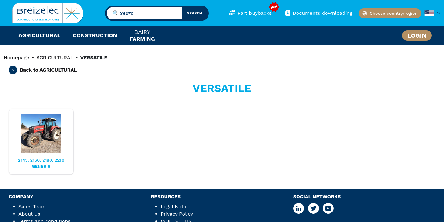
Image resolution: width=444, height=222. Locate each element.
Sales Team (32, 206)
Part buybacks (250, 13)
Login (416, 35)
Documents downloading (318, 13)
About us (29, 214)
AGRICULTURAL (54, 57)
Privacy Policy (177, 214)
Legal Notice (175, 206)
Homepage (16, 57)
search (194, 13)
